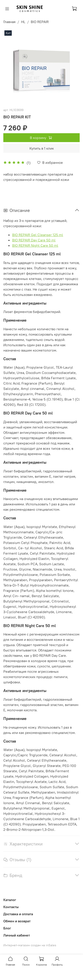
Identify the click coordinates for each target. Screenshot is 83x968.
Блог (7, 928)
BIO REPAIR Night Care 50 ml (35, 245)
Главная (9, 22)
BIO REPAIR (40, 22)
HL (23, 22)
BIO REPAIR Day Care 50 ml (34, 240)
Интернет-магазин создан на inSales (29, 945)
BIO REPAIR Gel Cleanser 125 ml (37, 235)
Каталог (9, 900)
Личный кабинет (16, 935)
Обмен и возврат (17, 921)
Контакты (11, 907)
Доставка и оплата (18, 914)
